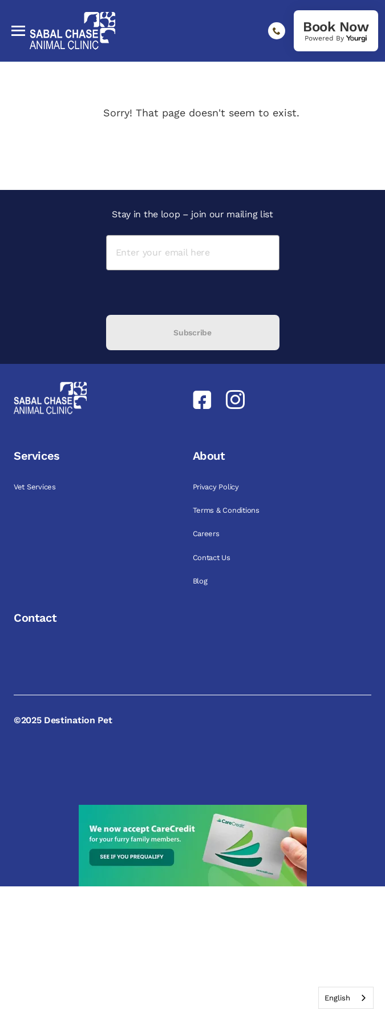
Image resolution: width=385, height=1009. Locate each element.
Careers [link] (207, 533)
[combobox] (346, 998)
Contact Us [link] (213, 557)
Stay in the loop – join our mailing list (192, 214)
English (337, 998)
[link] (336, 30)
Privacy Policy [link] (217, 487)
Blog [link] (201, 581)
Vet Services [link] (36, 487)
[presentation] (192, 292)
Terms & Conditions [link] (227, 510)
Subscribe (192, 332)
